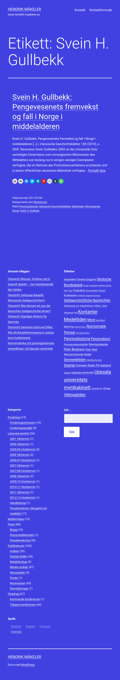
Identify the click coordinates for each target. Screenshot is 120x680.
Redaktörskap (18, 561)
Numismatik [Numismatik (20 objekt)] (96, 326)
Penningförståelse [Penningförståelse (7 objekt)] (82, 333)
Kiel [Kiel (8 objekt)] (75, 313)
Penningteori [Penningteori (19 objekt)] (100, 339)
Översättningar (19, 588)
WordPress (28, 664)
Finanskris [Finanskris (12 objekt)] (79, 290)
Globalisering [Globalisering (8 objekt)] (69, 306)
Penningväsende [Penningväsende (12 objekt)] (98, 344)
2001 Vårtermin (19, 438)
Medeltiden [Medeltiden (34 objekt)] (75, 319)
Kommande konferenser (25, 599)
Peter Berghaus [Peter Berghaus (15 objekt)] (74, 349)
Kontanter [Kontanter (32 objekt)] (88, 311)
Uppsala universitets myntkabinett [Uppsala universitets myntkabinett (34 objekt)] (87, 379)
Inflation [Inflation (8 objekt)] (97, 306)
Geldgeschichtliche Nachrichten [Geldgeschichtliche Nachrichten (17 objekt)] (87, 300)
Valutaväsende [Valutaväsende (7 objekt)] (96, 388)
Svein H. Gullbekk (29, 210)
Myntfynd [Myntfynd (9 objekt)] (100, 320)
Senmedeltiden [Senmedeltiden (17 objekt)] (75, 360)
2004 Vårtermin (19, 444)
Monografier (17, 572)
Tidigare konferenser (23, 604)
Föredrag (13, 593)
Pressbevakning (20, 540)
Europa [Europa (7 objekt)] (85, 286)
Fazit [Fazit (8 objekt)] (70, 291)
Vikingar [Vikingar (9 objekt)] (106, 388)
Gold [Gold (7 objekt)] (77, 306)
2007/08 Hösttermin (22, 470)
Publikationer (16, 545)
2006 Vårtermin (19, 454)
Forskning (14, 417)
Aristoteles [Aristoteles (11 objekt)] (70, 279)
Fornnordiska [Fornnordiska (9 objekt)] (92, 290)
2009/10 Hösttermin (22, 481)
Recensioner (40, 202)
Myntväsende (92, 206)
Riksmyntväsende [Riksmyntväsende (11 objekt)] (73, 354)
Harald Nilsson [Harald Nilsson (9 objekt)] (87, 305)
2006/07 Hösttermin (22, 460)
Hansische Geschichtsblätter (55, 206)
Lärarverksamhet (18, 433)
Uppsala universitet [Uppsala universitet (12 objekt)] (82, 372)
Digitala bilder (18, 556)
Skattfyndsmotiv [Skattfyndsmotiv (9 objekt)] (94, 360)
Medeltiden (78, 206)
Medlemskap (16, 519)
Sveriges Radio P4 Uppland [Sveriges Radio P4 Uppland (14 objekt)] (93, 365)
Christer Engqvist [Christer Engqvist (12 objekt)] (86, 279)
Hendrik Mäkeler (24, 9)
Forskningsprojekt (21, 428)
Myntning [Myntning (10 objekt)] (68, 326)
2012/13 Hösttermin (22, 497)
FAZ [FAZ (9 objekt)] (66, 290)
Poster (14, 578)
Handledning (18, 503)
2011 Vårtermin (19, 492)
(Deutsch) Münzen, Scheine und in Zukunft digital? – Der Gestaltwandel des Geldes (30, 284)
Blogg (13, 529)
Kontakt (80, 10)
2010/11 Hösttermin (22, 487)
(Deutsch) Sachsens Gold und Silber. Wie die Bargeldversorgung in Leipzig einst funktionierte (31, 332)
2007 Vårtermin (19, 465)
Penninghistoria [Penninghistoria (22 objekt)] (77, 338)
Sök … (67, 410)
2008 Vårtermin (19, 476)
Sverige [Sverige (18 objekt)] (69, 365)
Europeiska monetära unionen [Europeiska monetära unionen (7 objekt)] (100, 286)
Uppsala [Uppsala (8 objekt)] (67, 373)
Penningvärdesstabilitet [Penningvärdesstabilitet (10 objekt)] (76, 344)
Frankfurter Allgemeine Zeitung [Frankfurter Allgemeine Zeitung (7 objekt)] (88, 296)
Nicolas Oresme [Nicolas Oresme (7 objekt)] (80, 327)
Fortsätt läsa (96, 170)
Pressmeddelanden (22, 535)
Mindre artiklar (19, 567)
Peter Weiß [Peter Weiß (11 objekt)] (91, 349)
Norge (15, 210)
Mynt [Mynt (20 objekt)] (91, 320)
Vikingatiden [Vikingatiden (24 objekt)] (75, 395)
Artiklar (14, 551)
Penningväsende (28, 206)
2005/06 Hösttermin (22, 449)
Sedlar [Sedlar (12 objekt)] (87, 354)
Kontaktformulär (101, 10)
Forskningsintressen (22, 422)
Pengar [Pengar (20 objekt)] (69, 332)
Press (11, 524)
